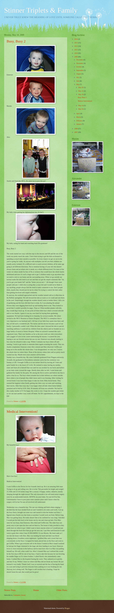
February (79, 121)
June (78, 81)
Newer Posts (10, 590)
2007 (76, 132)
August (78, 74)
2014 (76, 39)
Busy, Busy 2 (16, 41)
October (79, 67)
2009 (76, 57)
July (77, 77)
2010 (76, 53)
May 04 (81, 109)
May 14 (81, 105)
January (79, 124)
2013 (76, 43)
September (80, 70)
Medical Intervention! (22, 411)
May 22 (81, 91)
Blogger (67, 608)
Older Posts (61, 590)
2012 (76, 46)
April (78, 113)
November (80, 63)
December (79, 60)
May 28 (81, 87)
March (78, 117)
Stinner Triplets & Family (41, 10)
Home (36, 590)
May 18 (81, 94)
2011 (76, 50)
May (78, 84)
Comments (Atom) (19, 595)
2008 (76, 129)
